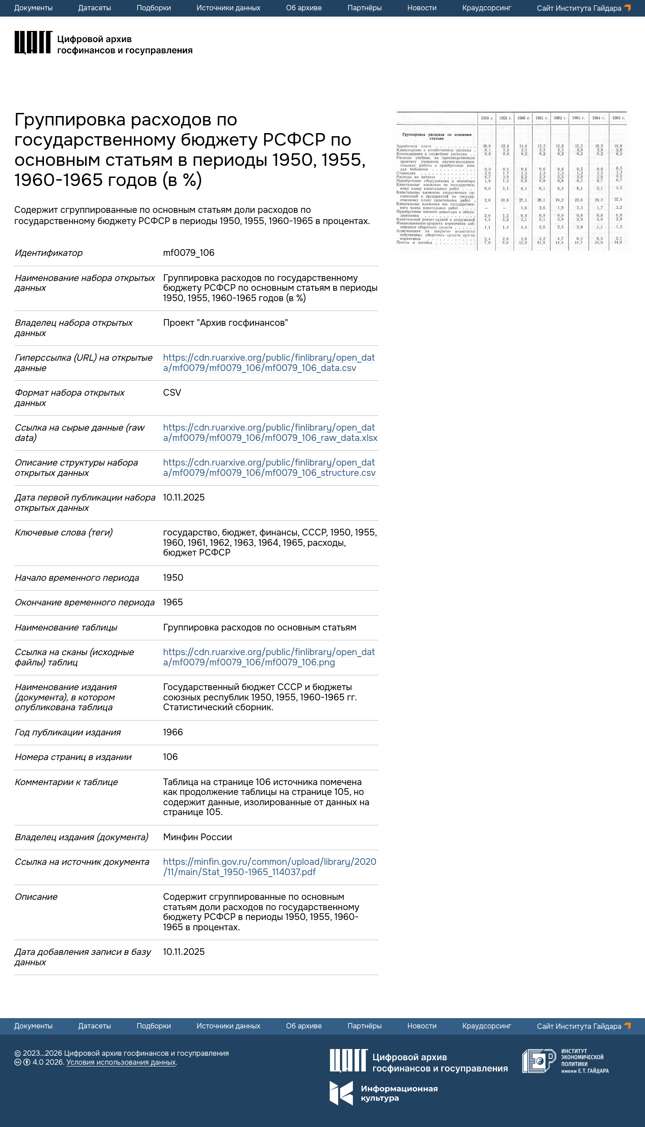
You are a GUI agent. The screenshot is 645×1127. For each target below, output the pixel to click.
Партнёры (365, 8)
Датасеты (94, 8)
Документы (33, 8)
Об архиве (304, 8)
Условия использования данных (121, 1062)
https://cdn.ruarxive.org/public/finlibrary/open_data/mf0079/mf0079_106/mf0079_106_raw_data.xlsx (270, 433)
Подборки (154, 8)
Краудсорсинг (487, 8)
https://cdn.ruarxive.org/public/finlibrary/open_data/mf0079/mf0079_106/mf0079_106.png (269, 657)
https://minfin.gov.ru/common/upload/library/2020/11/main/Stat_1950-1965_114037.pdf (269, 867)
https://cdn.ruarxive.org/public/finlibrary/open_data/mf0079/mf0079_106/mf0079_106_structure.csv (269, 468)
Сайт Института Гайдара (580, 8)
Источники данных (228, 8)
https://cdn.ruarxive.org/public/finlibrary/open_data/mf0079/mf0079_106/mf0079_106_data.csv (269, 363)
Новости (422, 8)
